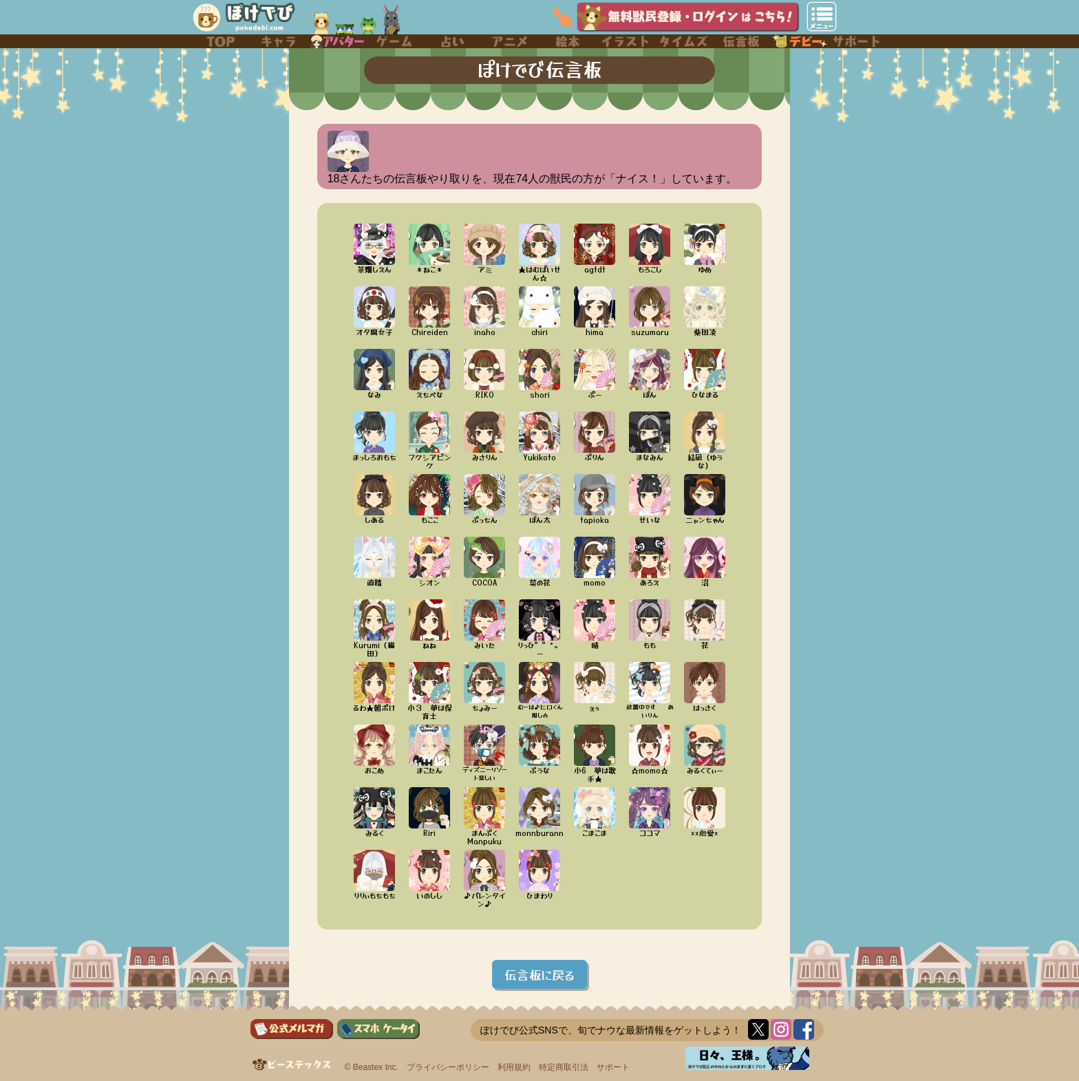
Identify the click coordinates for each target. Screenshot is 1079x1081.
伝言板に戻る (539, 974)
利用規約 (514, 1067)
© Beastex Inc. (371, 1067)
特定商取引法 (563, 1067)
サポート (613, 1067)
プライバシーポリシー (448, 1067)
